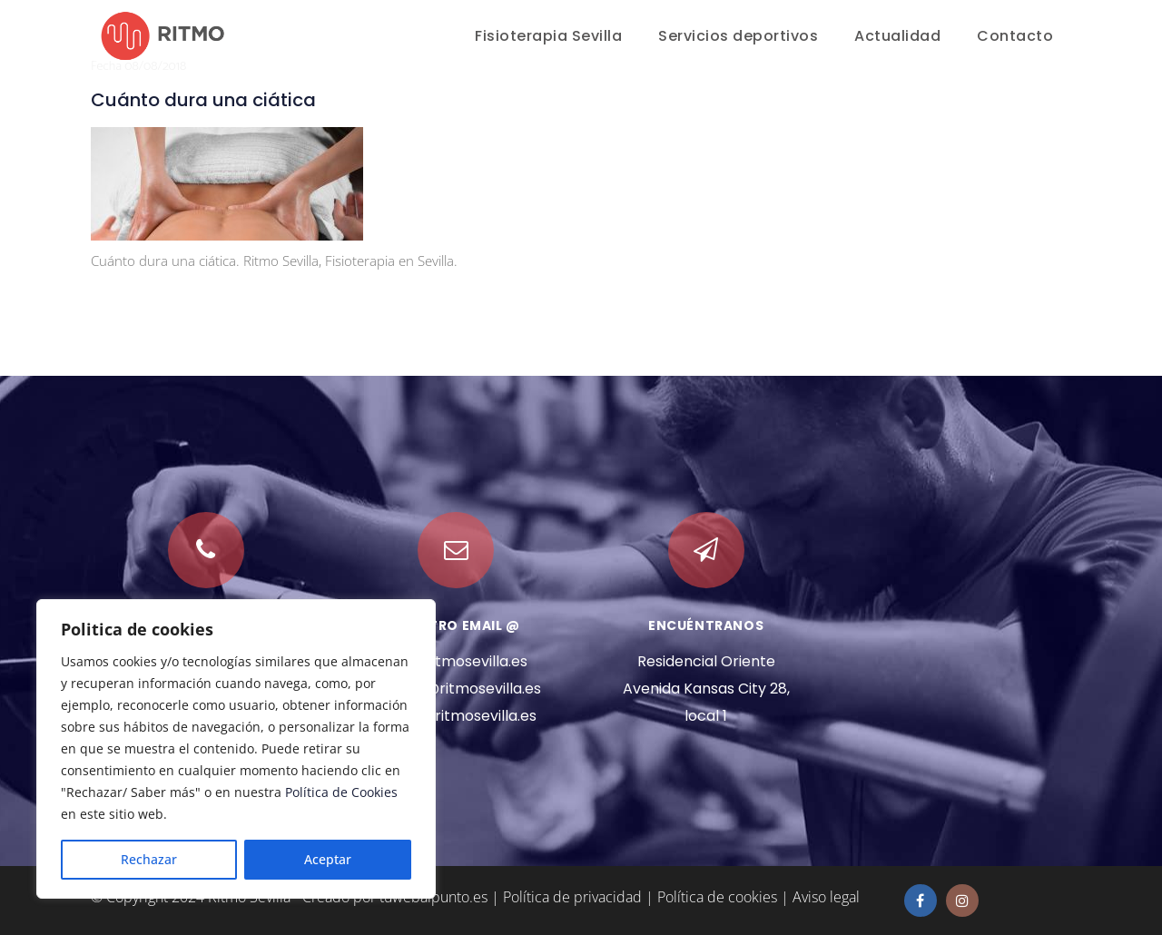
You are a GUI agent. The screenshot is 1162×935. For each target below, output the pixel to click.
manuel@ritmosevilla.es (456, 688)
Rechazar (149, 859)
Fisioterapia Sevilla (548, 35)
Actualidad (897, 35)
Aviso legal (826, 897)
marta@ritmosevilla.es (456, 715)
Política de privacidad (572, 897)
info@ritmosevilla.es (456, 661)
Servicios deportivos (738, 35)
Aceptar (327, 859)
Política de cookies (717, 897)
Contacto (1015, 35)
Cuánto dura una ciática (203, 100)
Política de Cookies (341, 792)
